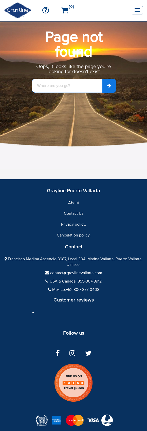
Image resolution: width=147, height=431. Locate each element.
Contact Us (73, 213)
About (73, 202)
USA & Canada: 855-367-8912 (76, 281)
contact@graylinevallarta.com (76, 272)
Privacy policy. (73, 224)
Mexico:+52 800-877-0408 (75, 289)
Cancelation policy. (73, 235)
